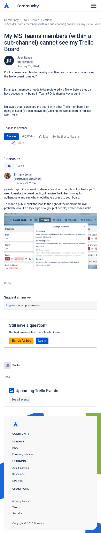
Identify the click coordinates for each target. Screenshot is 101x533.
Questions (46, 20)
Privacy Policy (20, 501)
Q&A (24, 20)
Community (28, 6)
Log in (10, 305)
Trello (33, 20)
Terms (16, 507)
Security (17, 513)
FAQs (15, 448)
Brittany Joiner (23, 174)
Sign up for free (21, 340)
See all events (20, 399)
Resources (18, 474)
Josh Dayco (24, 57)
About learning (20, 467)
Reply (7, 283)
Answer (11, 136)
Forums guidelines (22, 454)
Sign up (22, 305)
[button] (50, 241)
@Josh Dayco (12, 189)
